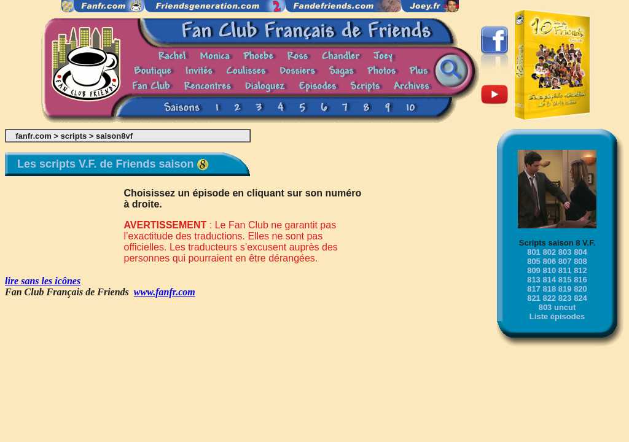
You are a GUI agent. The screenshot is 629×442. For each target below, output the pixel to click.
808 (580, 261)
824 (580, 298)
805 (534, 261)
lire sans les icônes (42, 281)
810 (549, 270)
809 (534, 270)
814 (549, 279)
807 (565, 261)
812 (580, 270)
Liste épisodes (557, 316)
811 (565, 270)
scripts (74, 136)
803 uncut (557, 307)
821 (534, 298)
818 (549, 288)
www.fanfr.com (164, 292)
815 (565, 279)
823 (565, 298)
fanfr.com (33, 136)
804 (580, 252)
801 (534, 252)
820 (580, 288)
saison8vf (114, 136)
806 (549, 261)
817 (534, 288)
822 (549, 298)
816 (580, 279)
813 (534, 279)
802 (549, 252)
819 (565, 288)
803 (565, 252)
